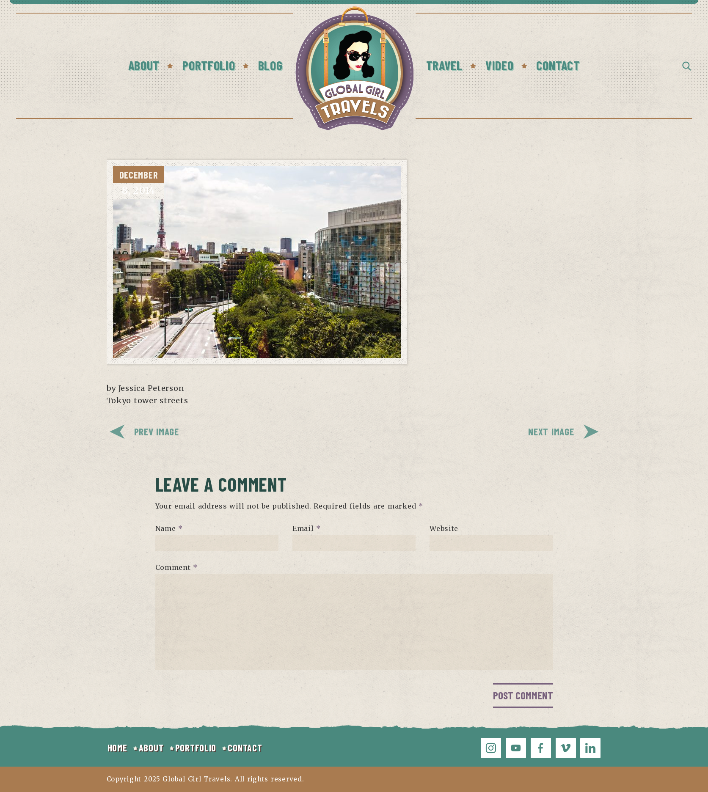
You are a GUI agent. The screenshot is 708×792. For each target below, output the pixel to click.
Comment (176, 567)
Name (169, 528)
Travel (444, 65)
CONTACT (245, 747)
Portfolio (208, 65)
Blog (270, 65)
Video (499, 65)
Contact (558, 65)
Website (444, 528)
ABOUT (151, 747)
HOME (117, 747)
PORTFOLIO (195, 747)
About (144, 65)
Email (306, 528)
